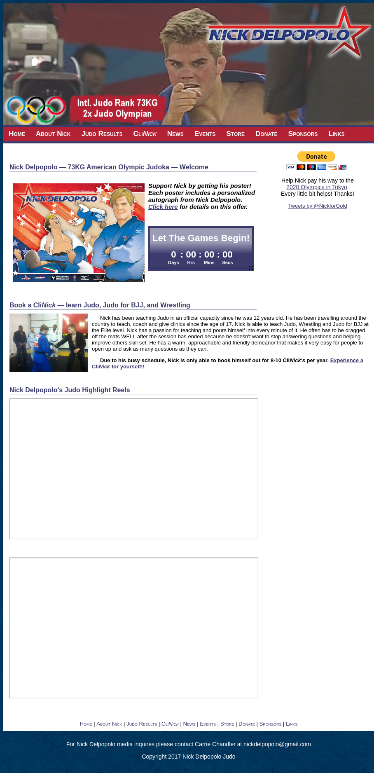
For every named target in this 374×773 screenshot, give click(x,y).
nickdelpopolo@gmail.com (277, 744)
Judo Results (101, 133)
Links (336, 133)
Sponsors (303, 133)
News (175, 133)
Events (205, 133)
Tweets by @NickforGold (317, 206)
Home (17, 133)
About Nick (53, 133)
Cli (144, 133)
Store (235, 133)
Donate (266, 133)
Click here (163, 206)
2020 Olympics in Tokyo (316, 187)
